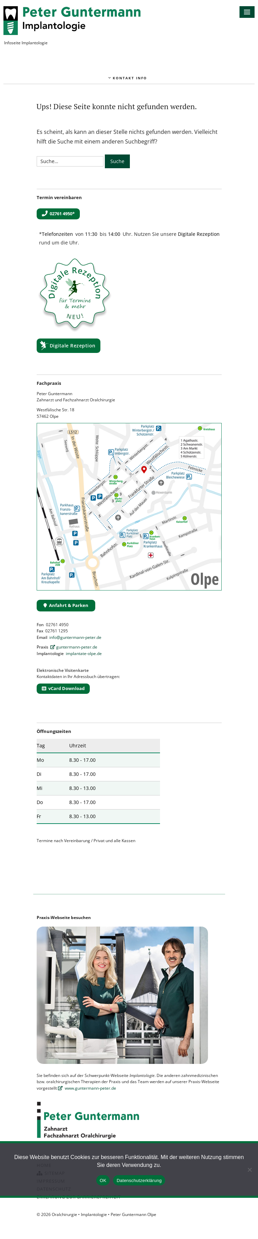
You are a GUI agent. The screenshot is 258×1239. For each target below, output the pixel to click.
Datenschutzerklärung (138, 1180)
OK (103, 1180)
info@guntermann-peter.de (75, 637)
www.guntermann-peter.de (87, 1088)
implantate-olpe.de (84, 653)
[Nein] (249, 1169)
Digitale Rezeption (73, 345)
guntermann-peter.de (73, 647)
